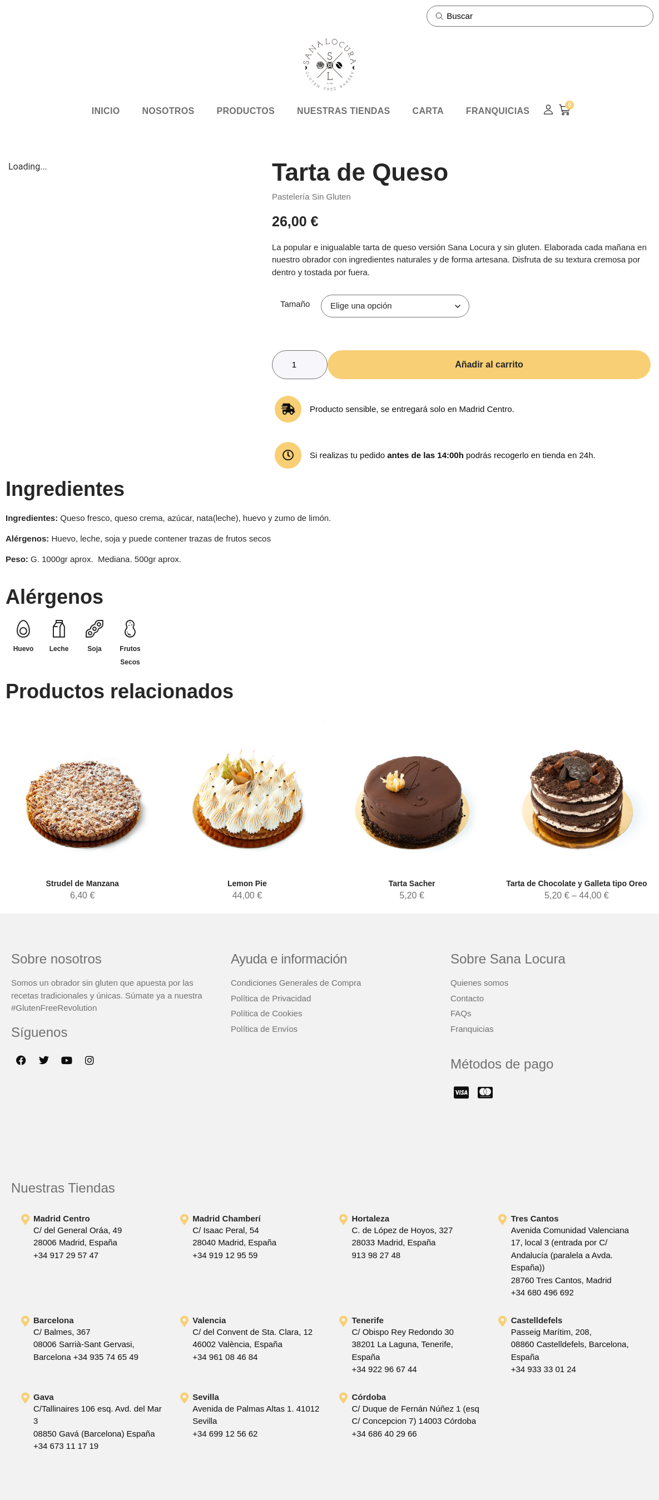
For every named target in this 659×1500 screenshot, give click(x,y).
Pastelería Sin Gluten (311, 196)
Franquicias (497, 111)
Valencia (209, 1320)
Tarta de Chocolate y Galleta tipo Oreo (576, 884)
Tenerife (368, 1320)
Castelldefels (537, 1320)
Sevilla (205, 1397)
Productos (245, 111)
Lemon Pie (247, 884)
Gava (43, 1397)
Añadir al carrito (489, 364)
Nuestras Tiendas (343, 111)
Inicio (106, 111)
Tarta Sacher (412, 884)
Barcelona (53, 1320)
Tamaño (295, 304)
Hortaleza (371, 1218)
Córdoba (369, 1397)
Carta (428, 111)
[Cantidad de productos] (300, 364)
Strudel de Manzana (82, 884)
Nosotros (168, 111)
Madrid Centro (61, 1218)
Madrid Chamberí (226, 1218)
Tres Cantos (535, 1218)
